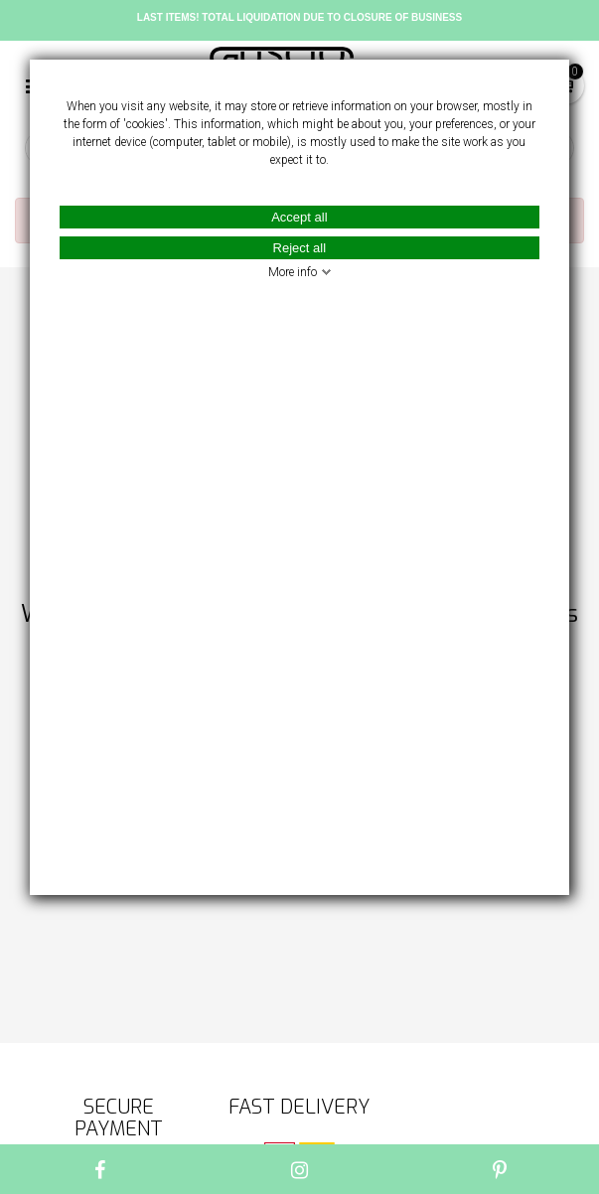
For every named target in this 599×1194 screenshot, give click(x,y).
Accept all (299, 217)
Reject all (299, 247)
